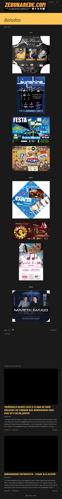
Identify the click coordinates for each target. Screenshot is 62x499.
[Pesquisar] (51, 2)
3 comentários (15, 429)
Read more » (55, 429)
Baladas (9, 330)
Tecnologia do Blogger (31, 495)
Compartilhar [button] (53, 330)
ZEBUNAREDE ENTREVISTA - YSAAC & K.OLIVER (30, 474)
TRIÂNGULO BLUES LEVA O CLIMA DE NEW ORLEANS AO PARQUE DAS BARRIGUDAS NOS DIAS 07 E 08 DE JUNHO (29, 410)
